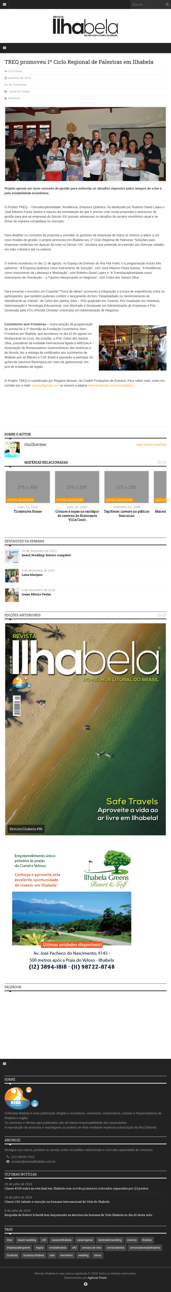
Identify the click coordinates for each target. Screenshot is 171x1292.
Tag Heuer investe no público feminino (126, 513)
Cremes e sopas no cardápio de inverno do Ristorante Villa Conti (77, 515)
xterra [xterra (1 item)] (97, 1255)
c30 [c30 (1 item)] (44, 1240)
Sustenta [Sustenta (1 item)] (12, 1255)
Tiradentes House (28, 511)
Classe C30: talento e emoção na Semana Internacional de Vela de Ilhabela (57, 1202)
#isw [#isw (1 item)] (9, 1240)
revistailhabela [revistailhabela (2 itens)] (57, 1247)
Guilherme (13, 98)
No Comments (17, 84)
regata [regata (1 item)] (39, 1247)
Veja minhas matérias (151, 444)
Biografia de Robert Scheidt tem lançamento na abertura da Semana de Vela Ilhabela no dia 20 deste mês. (79, 1215)
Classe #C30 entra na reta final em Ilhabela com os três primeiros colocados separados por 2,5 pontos (76, 1188)
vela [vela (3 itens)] (52, 1255)
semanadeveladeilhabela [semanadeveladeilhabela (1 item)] (145, 1247)
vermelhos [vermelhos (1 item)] (66, 1255)
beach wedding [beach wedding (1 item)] (27, 1240)
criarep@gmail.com (45, 385)
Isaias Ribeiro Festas (36, 594)
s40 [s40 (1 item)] (74, 1247)
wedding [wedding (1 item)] (84, 1255)
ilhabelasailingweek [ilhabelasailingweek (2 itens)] (18, 1247)
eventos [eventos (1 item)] (132, 1240)
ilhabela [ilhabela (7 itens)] (147, 1240)
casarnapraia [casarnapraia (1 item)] (85, 1240)
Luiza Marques (32, 575)
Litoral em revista (19, 91)
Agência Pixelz (97, 1277)
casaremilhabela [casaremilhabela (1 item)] (61, 1240)
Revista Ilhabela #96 (26, 829)
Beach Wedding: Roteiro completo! (46, 555)
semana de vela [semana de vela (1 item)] (91, 1247)
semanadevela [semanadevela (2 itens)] (115, 1247)
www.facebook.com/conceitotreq (110, 385)
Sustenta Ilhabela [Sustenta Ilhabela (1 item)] (33, 1255)
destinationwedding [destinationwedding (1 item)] (110, 1240)
